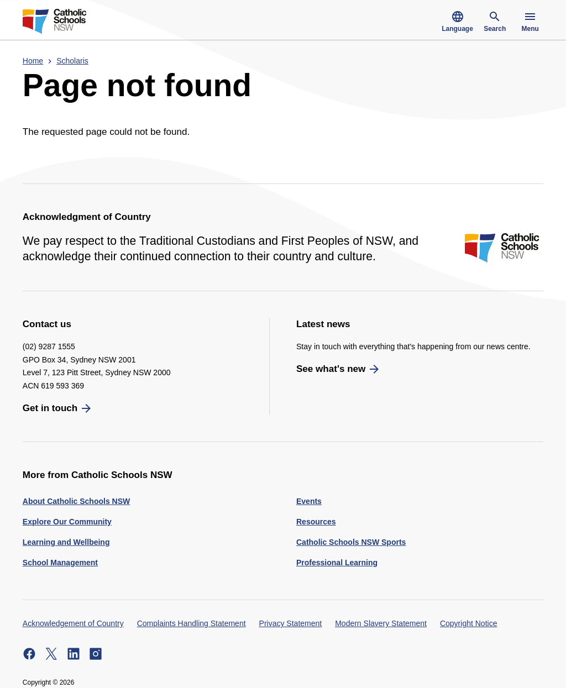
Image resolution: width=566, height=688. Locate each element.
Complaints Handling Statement (191, 623)
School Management (60, 562)
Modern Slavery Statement (381, 623)
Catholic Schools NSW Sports (351, 542)
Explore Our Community (67, 521)
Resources (316, 521)
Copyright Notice (468, 623)
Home (33, 60)
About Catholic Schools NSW (76, 501)
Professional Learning (337, 562)
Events (309, 501)
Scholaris (72, 60)
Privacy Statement (290, 623)
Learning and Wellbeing (66, 542)
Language (457, 21)
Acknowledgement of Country (73, 623)
